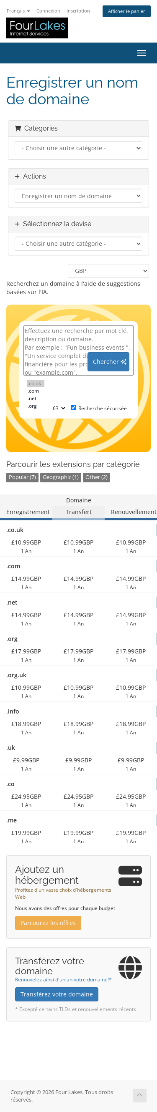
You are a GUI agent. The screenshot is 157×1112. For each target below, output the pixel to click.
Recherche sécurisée (99, 408)
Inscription (78, 11)
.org (35, 406)
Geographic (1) (61, 477)
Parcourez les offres (48, 923)
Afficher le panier (126, 11)
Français (18, 11)
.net (35, 398)
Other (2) (96, 477)
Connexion (48, 11)
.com (35, 391)
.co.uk (35, 383)
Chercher (109, 362)
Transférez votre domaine (57, 994)
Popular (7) (22, 477)
